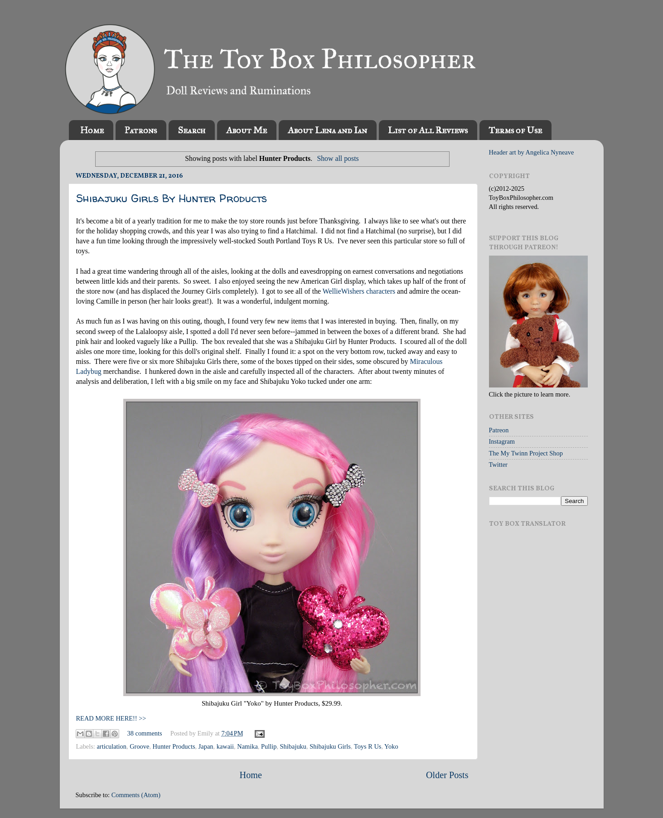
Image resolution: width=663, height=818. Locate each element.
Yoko (391, 746)
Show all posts (337, 158)
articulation (111, 746)
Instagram (502, 441)
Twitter (498, 464)
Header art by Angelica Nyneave (531, 152)
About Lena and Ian (327, 130)
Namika (247, 746)
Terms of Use (515, 130)
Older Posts (447, 775)
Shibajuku (293, 746)
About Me (246, 130)
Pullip (268, 746)
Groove (139, 746)
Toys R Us (368, 746)
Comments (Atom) (135, 795)
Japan (205, 746)
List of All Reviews (428, 130)
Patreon (499, 430)
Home (92, 130)
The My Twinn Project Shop (526, 453)
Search (191, 130)
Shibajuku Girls (330, 746)
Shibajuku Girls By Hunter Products (171, 198)
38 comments (144, 733)
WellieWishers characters (359, 291)
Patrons (141, 130)
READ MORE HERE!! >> (111, 718)
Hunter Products (174, 746)
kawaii (225, 746)
